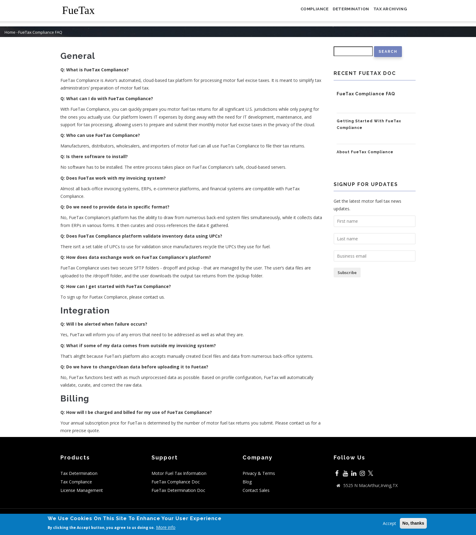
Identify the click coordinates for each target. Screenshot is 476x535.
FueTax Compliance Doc (175, 482)
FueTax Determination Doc (178, 490)
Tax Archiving (387, 13)
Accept (389, 524)
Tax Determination (78, 473)
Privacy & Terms (259, 473)
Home (10, 32)
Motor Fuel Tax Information (178, 473)
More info (165, 528)
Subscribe (347, 272)
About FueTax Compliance (365, 152)
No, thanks (413, 523)
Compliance (303, 13)
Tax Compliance (76, 482)
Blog (247, 482)
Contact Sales (256, 490)
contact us (153, 297)
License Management (81, 490)
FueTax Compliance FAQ (366, 93)
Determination (344, 13)
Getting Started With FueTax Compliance (369, 124)
